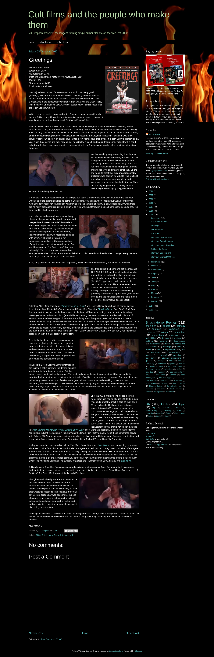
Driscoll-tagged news (158, 445)
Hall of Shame (62, 42)
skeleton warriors (176, 389)
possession (160, 375)
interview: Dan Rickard (161, 253)
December (156, 218)
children (149, 341)
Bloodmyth (126, 461)
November (156, 262)
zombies (156, 329)
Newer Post (36, 633)
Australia (149, 413)
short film (151, 325)
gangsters (180, 332)
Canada (159, 413)
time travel (151, 358)
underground (158, 392)
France (169, 413)
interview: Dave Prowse (161, 237)
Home (31, 42)
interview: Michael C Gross (163, 257)
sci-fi (174, 383)
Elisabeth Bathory (156, 386)
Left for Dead (78, 306)
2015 (151, 215)
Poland (166, 416)
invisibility (161, 372)
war (183, 349)
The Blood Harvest (159, 221)
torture (182, 383)
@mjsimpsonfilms (159, 171)
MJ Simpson (155, 134)
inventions (149, 389)
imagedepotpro (116, 651)
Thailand (165, 407)
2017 (151, 207)
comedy (181, 325)
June (153, 281)
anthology (167, 346)
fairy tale (149, 372)
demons (65, 535)
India (178, 407)
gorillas (149, 360)
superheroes (170, 349)
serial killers (151, 338)
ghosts (166, 325)
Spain (179, 410)
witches (177, 338)
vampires (174, 329)
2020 (151, 199)
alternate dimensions (171, 358)
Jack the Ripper (165, 378)
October (155, 266)
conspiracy (150, 363)
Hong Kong (151, 410)
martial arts (180, 344)
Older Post (132, 633)
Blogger (138, 651)
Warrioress (66, 306)
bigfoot (179, 369)
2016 (151, 211)
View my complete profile (157, 153)
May (153, 285)
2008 (38, 535)
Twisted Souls (157, 229)
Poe (179, 361)
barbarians (168, 369)
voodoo (173, 375)
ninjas (148, 375)
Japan (182, 404)
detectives (162, 363)
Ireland (150, 416)
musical (149, 355)
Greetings (155, 225)
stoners (148, 392)
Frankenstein (173, 352)
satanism (177, 355)
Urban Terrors (45, 42)
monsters (163, 341)
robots (148, 349)
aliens (164, 332)
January (155, 301)
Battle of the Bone (159, 249)
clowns (152, 366)
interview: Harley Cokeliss (162, 245)
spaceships (158, 335)
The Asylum (151, 380)
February (155, 297)
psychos (150, 332)
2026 (151, 191)
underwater (170, 392)
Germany (167, 410)
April (153, 289)
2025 (151, 195)
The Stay (155, 233)
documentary (179, 341)
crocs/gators (165, 380)
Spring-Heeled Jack (174, 386)
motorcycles (161, 389)
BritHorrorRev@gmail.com (157, 179)
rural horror (164, 383)
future (167, 344)
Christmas (155, 352)
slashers (153, 346)
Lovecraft (163, 355)
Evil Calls (150, 439)
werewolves (155, 344)
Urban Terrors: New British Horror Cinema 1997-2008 (57, 430)
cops (178, 346)
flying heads (151, 383)
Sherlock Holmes (153, 369)
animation (175, 335)
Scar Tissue (103, 445)
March (154, 293)
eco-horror (178, 380)
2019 (151, 203)
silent (161, 366)
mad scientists (176, 372)
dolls (171, 361)
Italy (153, 407)
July (153, 277)
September (156, 269)
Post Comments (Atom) (51, 639)
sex (158, 349)
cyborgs (161, 361)
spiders (172, 363)
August (154, 273)
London (179, 378)
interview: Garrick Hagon (162, 241)
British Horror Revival (51, 535)
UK (71, 535)
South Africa (180, 413)
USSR (158, 416)
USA (164, 404)
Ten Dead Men (105, 309)
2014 (151, 306)
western (182, 363)
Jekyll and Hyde (175, 366)
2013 (151, 310)
